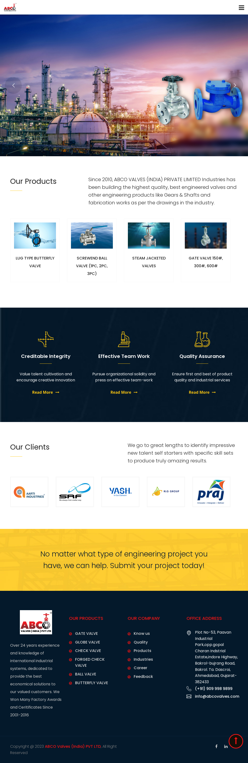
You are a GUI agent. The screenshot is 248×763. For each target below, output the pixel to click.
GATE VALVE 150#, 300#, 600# (206, 265)
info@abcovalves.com (217, 696)
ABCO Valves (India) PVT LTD (73, 746)
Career (140, 668)
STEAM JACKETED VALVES (149, 265)
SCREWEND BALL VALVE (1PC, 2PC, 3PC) (92, 265)
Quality (141, 642)
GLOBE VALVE (87, 642)
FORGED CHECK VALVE (90, 662)
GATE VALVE (86, 633)
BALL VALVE (85, 674)
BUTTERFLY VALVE (91, 683)
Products (142, 650)
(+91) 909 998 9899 (213, 688)
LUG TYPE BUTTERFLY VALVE (35, 265)
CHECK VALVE (88, 650)
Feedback (143, 676)
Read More (45, 392)
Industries (143, 659)
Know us (142, 633)
